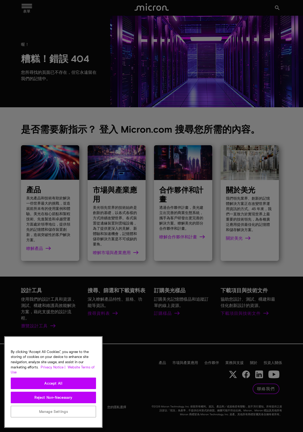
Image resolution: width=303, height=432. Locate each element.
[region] (53, 382)
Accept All (53, 383)
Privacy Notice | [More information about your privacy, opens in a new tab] (53, 367)
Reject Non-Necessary (53, 397)
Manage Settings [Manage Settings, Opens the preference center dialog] (53, 411)
